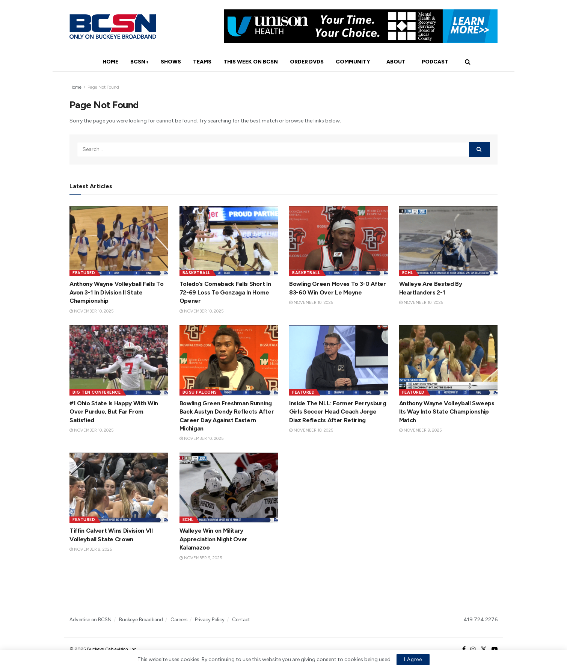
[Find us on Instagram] (473, 649)
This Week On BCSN (250, 62)
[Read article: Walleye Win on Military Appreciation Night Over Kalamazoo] (228, 488)
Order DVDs (307, 62)
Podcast (435, 62)
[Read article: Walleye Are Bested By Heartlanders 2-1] (448, 241)
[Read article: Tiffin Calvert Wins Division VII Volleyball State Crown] (118, 488)
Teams (202, 62)
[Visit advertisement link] (361, 26)
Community (353, 62)
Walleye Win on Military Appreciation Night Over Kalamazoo (213, 539)
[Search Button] (467, 62)
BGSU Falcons (199, 392)
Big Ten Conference (96, 392)
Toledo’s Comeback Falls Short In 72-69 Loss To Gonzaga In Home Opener (225, 292)
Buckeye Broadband (141, 619)
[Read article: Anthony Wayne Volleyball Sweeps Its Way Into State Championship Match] (448, 360)
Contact (241, 619)
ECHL (407, 272)
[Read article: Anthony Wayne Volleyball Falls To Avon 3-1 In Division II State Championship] (118, 241)
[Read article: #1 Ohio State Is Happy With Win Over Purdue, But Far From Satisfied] (118, 360)
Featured (83, 272)
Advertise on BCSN (90, 619)
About (396, 62)
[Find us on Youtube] (495, 649)
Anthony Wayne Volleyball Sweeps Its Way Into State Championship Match (447, 412)
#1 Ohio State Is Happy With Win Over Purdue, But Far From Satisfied (113, 412)
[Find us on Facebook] (464, 649)
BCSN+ (139, 62)
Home (110, 62)
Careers (178, 619)
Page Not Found (103, 87)
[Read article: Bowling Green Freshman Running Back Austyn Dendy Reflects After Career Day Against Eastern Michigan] (228, 360)
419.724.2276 (480, 619)
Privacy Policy (210, 619)
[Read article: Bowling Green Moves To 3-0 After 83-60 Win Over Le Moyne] (338, 241)
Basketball (196, 272)
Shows (171, 62)
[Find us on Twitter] (484, 649)
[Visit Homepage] (112, 26)
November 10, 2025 (91, 311)
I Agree (413, 659)
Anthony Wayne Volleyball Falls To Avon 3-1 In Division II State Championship (116, 292)
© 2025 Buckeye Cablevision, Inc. (103, 649)
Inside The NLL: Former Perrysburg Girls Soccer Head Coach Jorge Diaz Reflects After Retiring (337, 412)
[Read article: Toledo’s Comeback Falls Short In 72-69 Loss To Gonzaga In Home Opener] (228, 241)
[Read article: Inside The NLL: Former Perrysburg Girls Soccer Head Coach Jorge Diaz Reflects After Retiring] (338, 360)
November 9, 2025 (420, 430)
